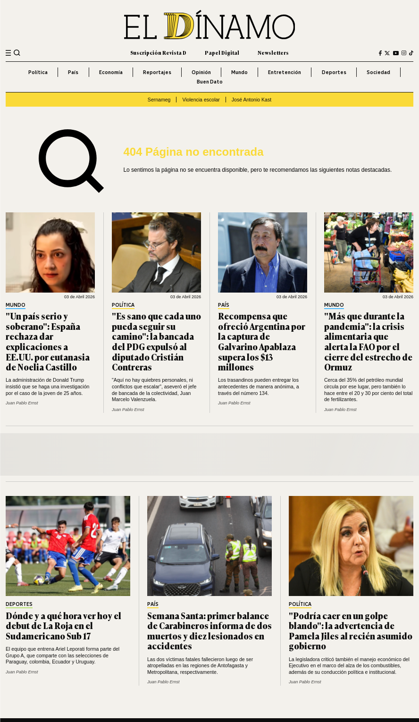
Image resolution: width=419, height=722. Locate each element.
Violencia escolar (200, 99)
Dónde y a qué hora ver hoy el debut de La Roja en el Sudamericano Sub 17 (63, 625)
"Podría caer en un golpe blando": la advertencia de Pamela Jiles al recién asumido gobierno (350, 630)
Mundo (239, 72)
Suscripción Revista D (158, 52)
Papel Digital (222, 52)
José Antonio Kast (251, 99)
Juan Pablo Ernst (22, 403)
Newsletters (273, 52)
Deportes (334, 72)
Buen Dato (210, 81)
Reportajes (157, 72)
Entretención (284, 72)
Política (38, 72)
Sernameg (159, 99)
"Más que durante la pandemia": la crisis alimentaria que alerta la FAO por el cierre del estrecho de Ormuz (368, 341)
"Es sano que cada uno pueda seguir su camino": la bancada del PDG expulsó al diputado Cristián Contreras (156, 341)
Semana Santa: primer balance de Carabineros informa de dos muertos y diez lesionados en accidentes (209, 630)
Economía (111, 72)
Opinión (201, 72)
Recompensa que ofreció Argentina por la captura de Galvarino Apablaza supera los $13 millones (261, 341)
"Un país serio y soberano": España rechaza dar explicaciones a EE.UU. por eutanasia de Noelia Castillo (48, 341)
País (73, 72)
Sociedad (378, 72)
